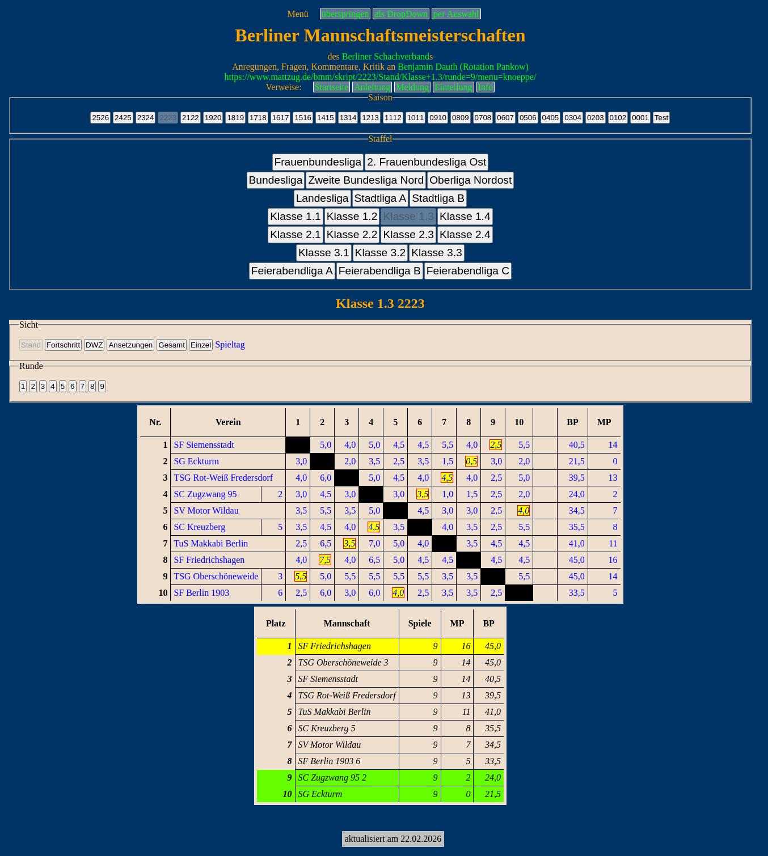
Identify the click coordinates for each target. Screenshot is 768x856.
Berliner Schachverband (385, 56)
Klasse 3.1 (323, 253)
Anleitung (372, 87)
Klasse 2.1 (295, 234)
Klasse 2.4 (465, 234)
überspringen (345, 14)
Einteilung (453, 87)
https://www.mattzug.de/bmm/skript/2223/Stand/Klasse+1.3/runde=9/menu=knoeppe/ (380, 77)
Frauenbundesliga (318, 162)
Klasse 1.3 (408, 216)
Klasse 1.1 (295, 216)
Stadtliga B (438, 198)
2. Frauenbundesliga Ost (426, 162)
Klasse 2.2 (352, 234)
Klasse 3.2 (380, 253)
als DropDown (401, 14)
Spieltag (229, 344)
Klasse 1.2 (352, 216)
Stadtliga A (381, 198)
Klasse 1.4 (465, 216)
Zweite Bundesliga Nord (366, 180)
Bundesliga (276, 180)
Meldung (412, 87)
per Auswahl (456, 14)
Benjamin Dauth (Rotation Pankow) (463, 66)
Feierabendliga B (380, 271)
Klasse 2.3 (408, 234)
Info (485, 87)
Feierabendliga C (468, 271)
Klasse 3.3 (436, 253)
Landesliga (322, 198)
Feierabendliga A (292, 271)
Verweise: (284, 87)
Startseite (332, 87)
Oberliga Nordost (470, 180)
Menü (297, 14)
